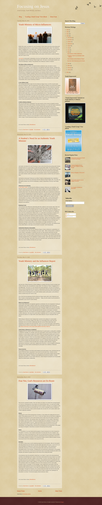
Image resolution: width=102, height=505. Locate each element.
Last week (21, 58)
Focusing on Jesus (33, 6)
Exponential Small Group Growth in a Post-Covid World (78, 158)
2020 (67, 35)
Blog (20, 17)
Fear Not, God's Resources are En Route (36, 381)
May (69, 51)
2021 (67, 33)
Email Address (69, 200)
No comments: (37, 129)
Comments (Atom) (27, 494)
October (69, 41)
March (69, 65)
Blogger (62, 502)
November (70, 39)
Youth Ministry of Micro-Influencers (35, 24)
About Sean (53, 17)
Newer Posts (21, 491)
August (69, 45)
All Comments (69, 216)
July (68, 47)
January (69, 69)
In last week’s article (23, 187)
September (70, 43)
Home (40, 491)
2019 (67, 72)
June (69, 49)
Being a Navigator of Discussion (78, 172)
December (70, 37)
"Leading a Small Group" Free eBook (36, 17)
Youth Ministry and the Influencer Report (37, 261)
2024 (67, 29)
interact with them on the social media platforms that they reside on (35, 326)
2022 (67, 31)
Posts (67, 214)
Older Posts (58, 491)
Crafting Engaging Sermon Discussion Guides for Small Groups (77, 166)
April (69, 63)
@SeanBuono (32, 124)
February (70, 67)
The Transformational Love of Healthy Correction (77, 180)
